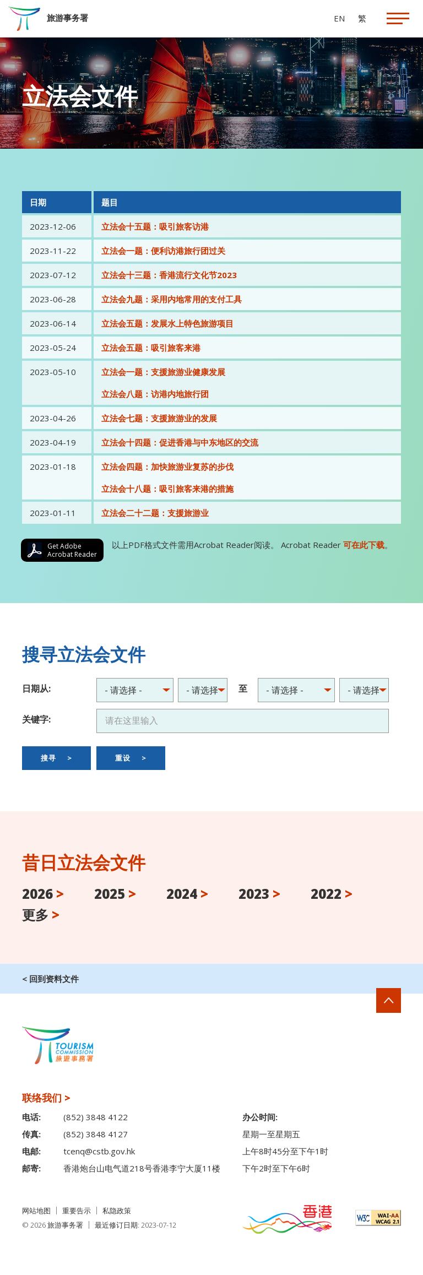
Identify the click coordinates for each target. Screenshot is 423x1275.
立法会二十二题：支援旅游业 (155, 512)
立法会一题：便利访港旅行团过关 (163, 250)
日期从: (36, 688)
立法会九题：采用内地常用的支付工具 (171, 299)
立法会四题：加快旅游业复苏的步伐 (167, 466)
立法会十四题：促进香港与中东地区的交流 (179, 442)
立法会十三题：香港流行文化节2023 (169, 274)
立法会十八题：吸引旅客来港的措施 (167, 488)
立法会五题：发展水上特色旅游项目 (167, 323)
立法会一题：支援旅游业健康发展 (163, 371)
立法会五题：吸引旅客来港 (150, 347)
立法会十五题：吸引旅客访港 (155, 226)
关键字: (36, 719)
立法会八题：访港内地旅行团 (155, 393)
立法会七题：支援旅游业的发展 (159, 418)
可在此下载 (363, 544)
